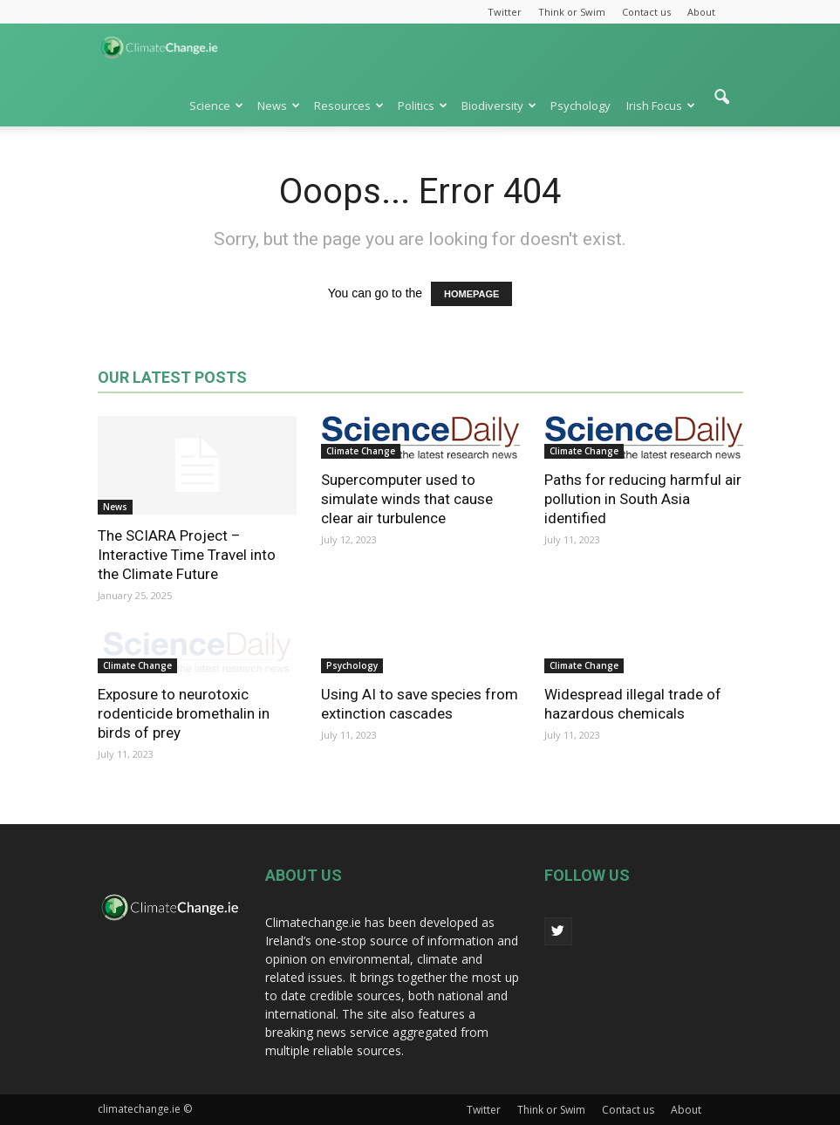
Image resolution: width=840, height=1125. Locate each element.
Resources (349, 105)
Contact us (646, 11)
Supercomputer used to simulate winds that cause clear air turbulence (407, 499)
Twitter (505, 11)
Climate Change (360, 451)
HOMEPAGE (471, 294)
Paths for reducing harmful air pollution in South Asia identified (642, 499)
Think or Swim (571, 11)
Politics (422, 105)
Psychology (580, 105)
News (278, 105)
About (701, 11)
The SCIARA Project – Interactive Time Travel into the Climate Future (187, 555)
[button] (722, 105)
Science (216, 105)
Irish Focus (660, 105)
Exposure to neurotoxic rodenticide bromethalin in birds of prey (184, 713)
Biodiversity (498, 105)
